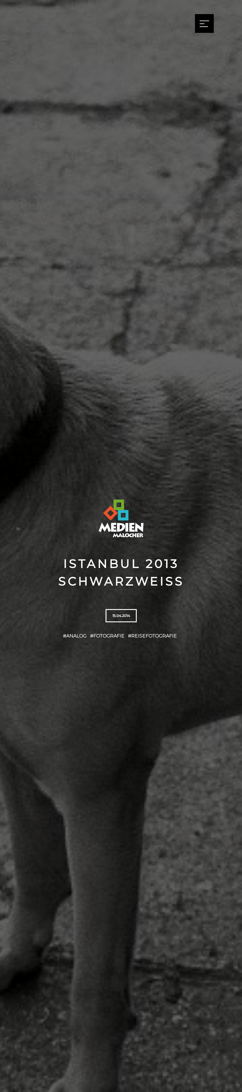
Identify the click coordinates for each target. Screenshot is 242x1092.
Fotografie (108, 636)
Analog (76, 636)
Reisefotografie (154, 636)
